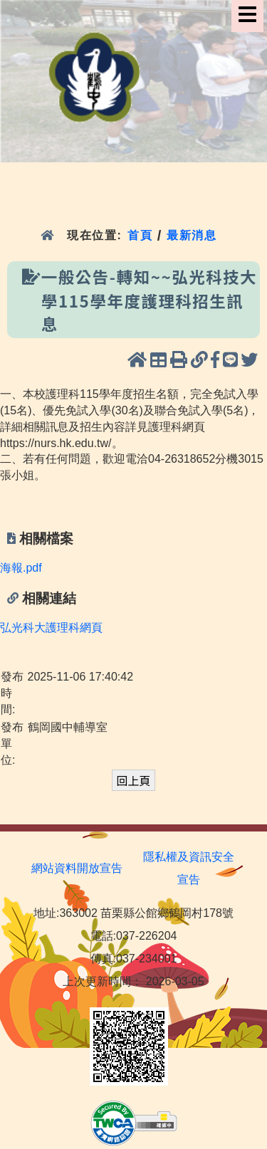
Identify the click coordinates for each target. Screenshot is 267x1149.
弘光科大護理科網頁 (51, 627)
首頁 (140, 235)
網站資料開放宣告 (76, 868)
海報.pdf (21, 568)
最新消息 (194, 235)
